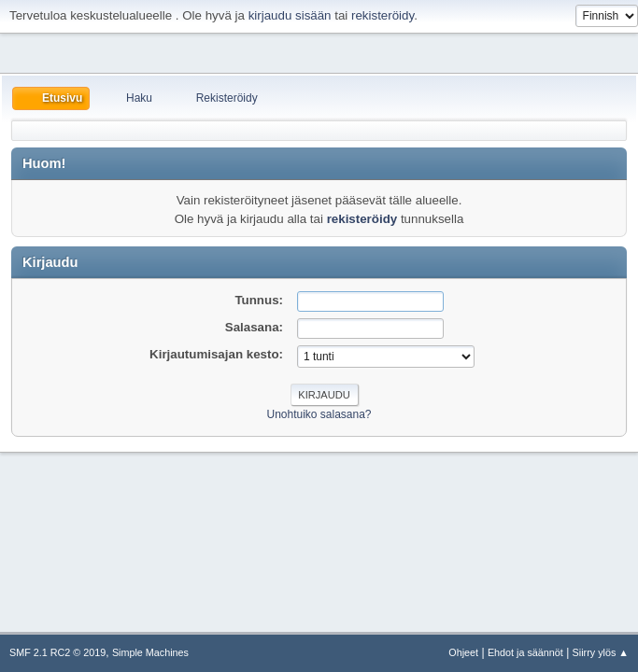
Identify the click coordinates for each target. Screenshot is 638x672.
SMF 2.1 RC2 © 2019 (57, 652)
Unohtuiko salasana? (319, 414)
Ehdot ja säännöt (525, 652)
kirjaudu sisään (290, 15)
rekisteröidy (382, 15)
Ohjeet (463, 652)
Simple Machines (150, 652)
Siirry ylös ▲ (601, 652)
